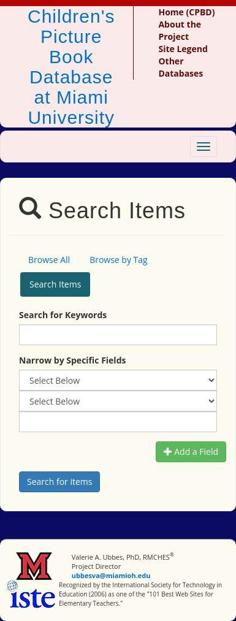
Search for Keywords (63, 315)
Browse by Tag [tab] (118, 259)
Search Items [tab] (55, 284)
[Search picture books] (59, 481)
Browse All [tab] (49, 259)
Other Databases (180, 67)
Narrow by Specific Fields (72, 360)
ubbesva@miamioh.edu (111, 575)
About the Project (179, 30)
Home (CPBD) (186, 12)
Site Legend (182, 49)
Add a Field (191, 451)
